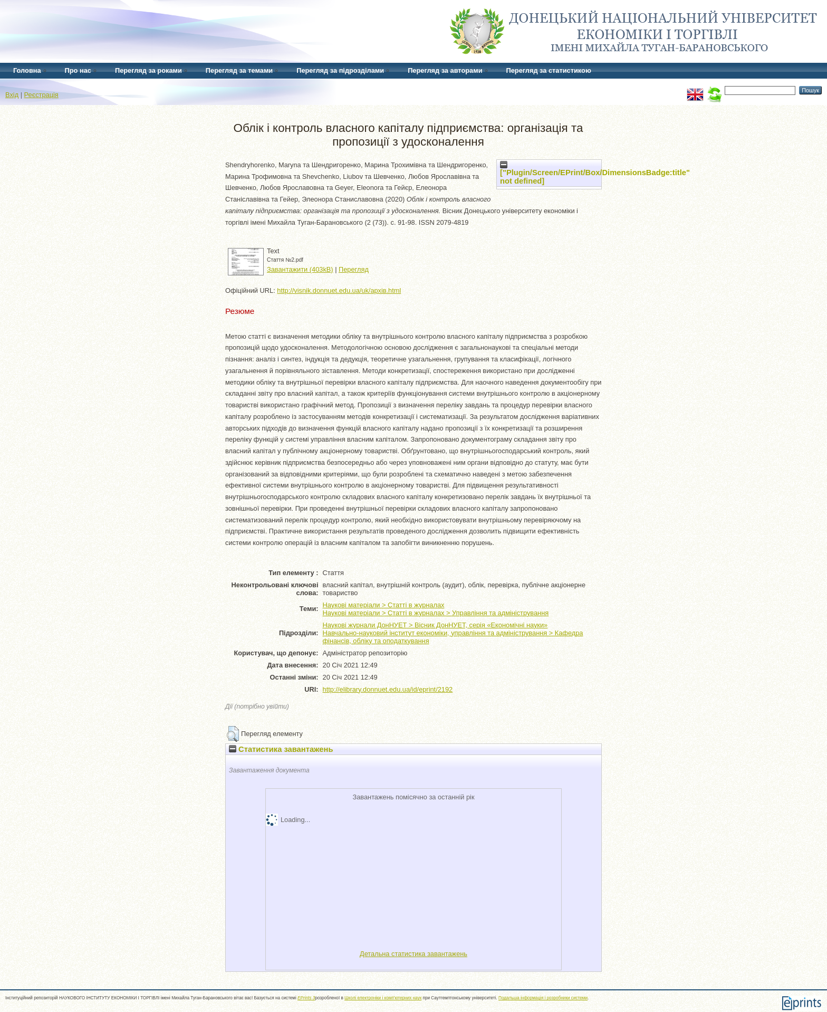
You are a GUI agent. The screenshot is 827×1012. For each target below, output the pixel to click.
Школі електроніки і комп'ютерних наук (382, 998)
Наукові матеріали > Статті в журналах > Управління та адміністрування (436, 613)
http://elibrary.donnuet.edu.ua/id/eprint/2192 (388, 689)
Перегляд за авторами (445, 70)
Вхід (11, 95)
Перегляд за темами (239, 70)
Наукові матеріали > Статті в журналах (384, 605)
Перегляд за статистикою (548, 70)
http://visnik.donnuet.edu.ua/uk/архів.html (339, 290)
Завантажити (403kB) (300, 269)
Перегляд (354, 269)
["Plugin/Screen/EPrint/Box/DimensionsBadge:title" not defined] (595, 173)
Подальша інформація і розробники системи (543, 998)
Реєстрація (41, 95)
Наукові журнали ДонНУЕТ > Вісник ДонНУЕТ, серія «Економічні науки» (435, 625)
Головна (27, 70)
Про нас (78, 70)
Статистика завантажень (281, 749)
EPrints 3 (306, 998)
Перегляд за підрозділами (340, 70)
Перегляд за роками (148, 70)
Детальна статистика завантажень (413, 954)
